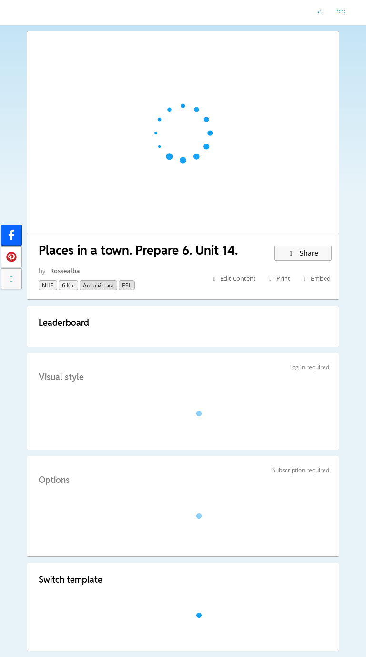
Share (303, 252)
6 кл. (68, 285)
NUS (48, 285)
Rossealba (65, 271)
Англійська (98, 285)
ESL (127, 285)
